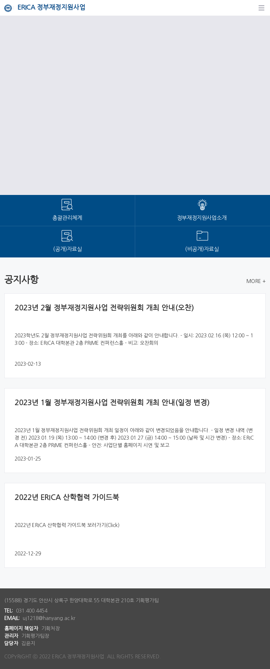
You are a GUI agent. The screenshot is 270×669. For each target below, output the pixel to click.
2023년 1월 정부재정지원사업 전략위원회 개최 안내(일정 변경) (112, 402)
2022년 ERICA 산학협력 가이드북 (67, 497)
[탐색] (261, 8)
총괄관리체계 (67, 218)
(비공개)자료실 (202, 249)
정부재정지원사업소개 (202, 218)
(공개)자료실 (67, 249)
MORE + (256, 281)
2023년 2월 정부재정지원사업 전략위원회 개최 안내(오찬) (104, 307)
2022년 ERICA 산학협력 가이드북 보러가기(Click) (67, 525)
